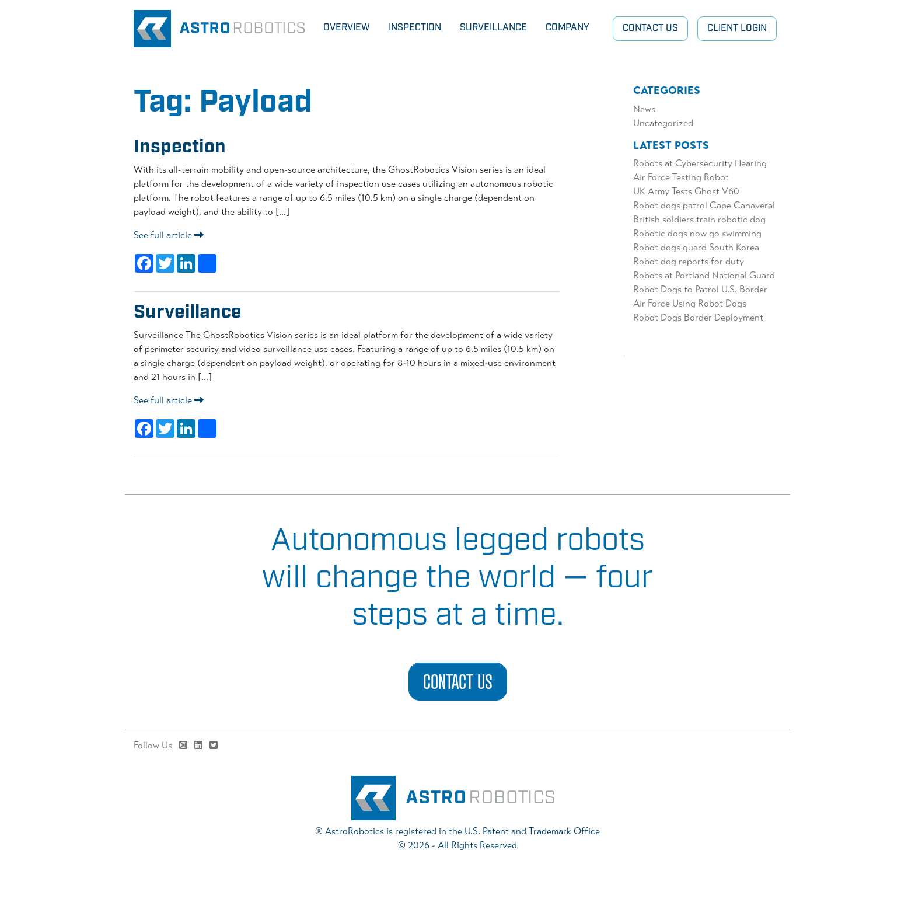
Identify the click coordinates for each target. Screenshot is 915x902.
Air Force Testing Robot (681, 177)
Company (567, 28)
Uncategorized (663, 122)
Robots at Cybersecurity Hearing (700, 163)
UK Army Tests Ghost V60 (686, 191)
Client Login (737, 28)
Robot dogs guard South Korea (697, 247)
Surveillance (493, 28)
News (644, 108)
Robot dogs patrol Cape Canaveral (704, 205)
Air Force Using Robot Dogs (689, 303)
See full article (169, 235)
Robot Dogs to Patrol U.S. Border (700, 289)
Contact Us (650, 28)
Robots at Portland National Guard (704, 275)
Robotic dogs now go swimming (697, 233)
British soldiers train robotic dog (699, 219)
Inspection (415, 28)
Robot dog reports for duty (688, 261)
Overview (346, 28)
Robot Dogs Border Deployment (698, 317)
